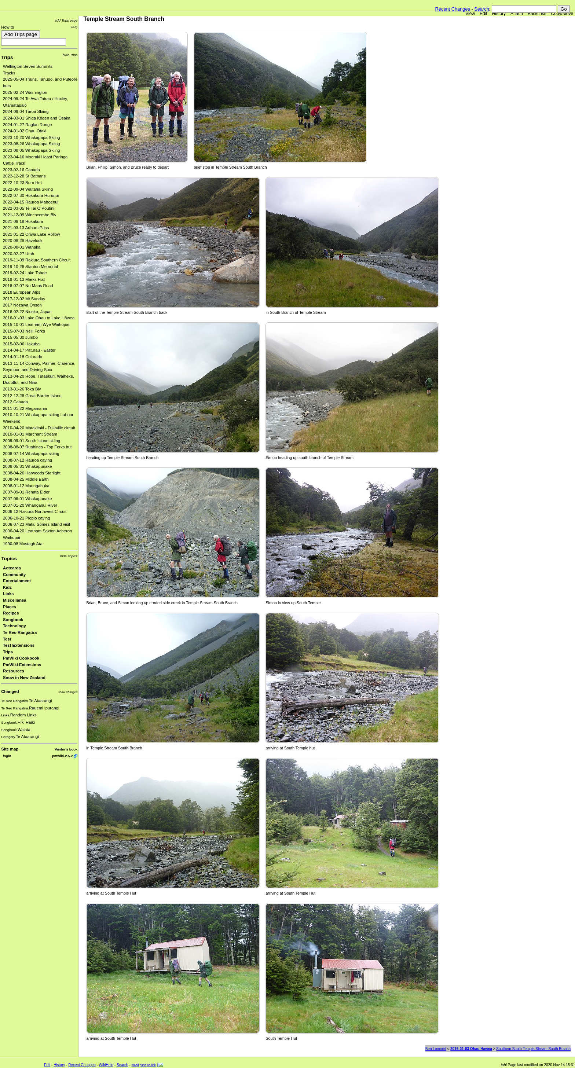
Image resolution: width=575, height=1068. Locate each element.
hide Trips (70, 55)
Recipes (11, 613)
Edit (483, 13)
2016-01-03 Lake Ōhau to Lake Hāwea (38, 318)
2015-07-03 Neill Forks (24, 331)
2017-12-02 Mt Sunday (24, 299)
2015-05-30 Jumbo (20, 337)
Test (7, 639)
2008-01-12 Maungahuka (26, 486)
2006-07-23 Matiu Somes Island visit (36, 524)
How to (7, 27)
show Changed (67, 692)
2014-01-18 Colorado (22, 357)
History (499, 13)
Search (481, 9)
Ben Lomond (435, 1049)
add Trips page (66, 20)
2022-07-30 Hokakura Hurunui (31, 195)
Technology (14, 626)
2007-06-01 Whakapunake (27, 498)
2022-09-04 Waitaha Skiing (28, 189)
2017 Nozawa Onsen (22, 305)
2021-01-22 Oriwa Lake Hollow (31, 234)
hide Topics (68, 556)
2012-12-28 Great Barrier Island (32, 395)
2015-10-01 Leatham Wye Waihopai (36, 324)
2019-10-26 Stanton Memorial (30, 266)
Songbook (13, 619)
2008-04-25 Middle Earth (26, 479)
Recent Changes (452, 9)
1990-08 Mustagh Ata (23, 544)
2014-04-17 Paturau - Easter (29, 350)
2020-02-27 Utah (18, 254)
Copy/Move (562, 13)
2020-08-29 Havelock (23, 240)
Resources (13, 671)
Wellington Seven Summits (27, 66)
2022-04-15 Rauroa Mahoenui (30, 202)
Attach (516, 13)
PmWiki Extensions (22, 665)
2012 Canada (15, 402)
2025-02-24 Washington (25, 92)
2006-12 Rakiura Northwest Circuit (34, 511)
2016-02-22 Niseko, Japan (27, 311)
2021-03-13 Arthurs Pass (26, 227)
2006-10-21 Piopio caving (26, 518)
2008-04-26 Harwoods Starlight (32, 473)
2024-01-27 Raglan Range (27, 124)
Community (14, 574)
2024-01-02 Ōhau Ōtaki (24, 131)
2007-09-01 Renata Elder (26, 492)
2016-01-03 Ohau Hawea (471, 1049)
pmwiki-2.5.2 (62, 756)
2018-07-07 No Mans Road (28, 285)
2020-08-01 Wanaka (21, 247)
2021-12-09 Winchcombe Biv (29, 215)
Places (9, 607)
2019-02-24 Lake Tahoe (25, 273)
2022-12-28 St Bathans (24, 176)
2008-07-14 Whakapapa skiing (31, 453)
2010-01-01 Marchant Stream (30, 434)
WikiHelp (106, 1065)
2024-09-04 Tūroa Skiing (25, 111)
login (7, 756)
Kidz (7, 587)
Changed (10, 691)
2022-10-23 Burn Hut (22, 182)
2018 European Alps (21, 292)
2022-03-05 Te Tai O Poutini (28, 208)
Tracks (9, 73)
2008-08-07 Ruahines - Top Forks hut (37, 447)
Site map (9, 749)
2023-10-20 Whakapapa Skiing (31, 137)
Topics (9, 558)
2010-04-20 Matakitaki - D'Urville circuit (39, 428)
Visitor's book (66, 749)
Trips (7, 57)
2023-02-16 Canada (21, 170)
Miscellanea (14, 600)
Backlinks (537, 13)
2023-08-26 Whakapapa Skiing (31, 144)
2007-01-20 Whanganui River (30, 505)
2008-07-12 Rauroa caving (27, 460)
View (470, 13)
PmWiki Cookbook (21, 658)
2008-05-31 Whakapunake (27, 466)
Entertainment (17, 581)
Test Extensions (18, 645)
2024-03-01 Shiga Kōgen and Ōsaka (36, 118)
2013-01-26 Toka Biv (22, 389)
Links (8, 593)
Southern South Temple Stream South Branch (533, 1049)
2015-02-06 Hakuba (21, 344)
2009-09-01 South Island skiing (31, 440)
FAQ (73, 27)
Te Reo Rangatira (20, 632)
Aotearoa (12, 568)
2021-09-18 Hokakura (23, 221)
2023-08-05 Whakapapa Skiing (31, 150)
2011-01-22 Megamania (25, 408)
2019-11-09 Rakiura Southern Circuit (37, 260)
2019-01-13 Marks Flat (24, 279)
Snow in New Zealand (24, 677)
